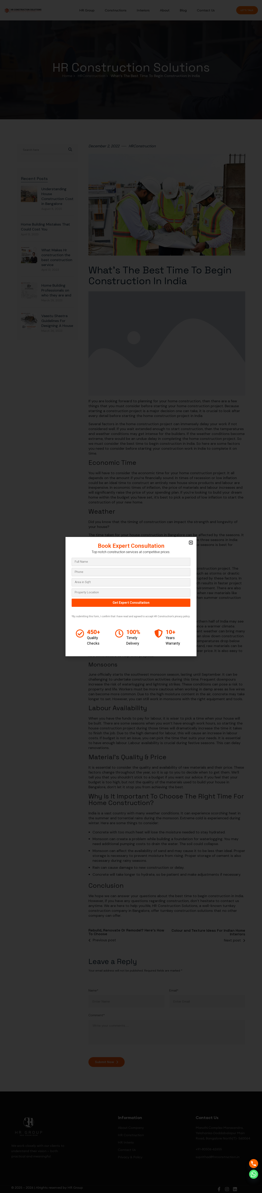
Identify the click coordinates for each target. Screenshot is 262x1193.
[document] (131, 596)
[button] (190, 542)
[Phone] (253, 1163)
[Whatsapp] (253, 1174)
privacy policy (182, 616)
